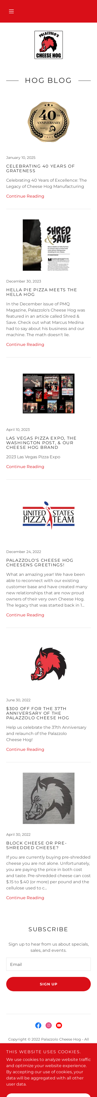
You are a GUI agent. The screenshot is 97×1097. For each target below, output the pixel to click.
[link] (48, 45)
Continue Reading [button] (25, 196)
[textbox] (48, 964)
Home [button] (48, 1057)
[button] (11, 11)
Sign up (48, 984)
